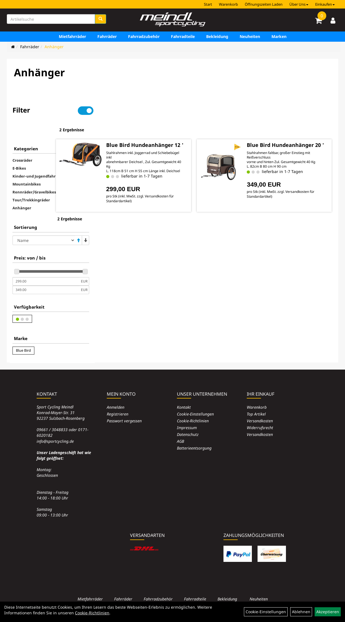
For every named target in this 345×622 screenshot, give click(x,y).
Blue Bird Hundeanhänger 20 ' (287, 129)
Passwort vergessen (124, 420)
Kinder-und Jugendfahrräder (39, 158)
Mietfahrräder (72, 36)
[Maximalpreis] (46, 272)
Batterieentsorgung (194, 448)
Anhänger (54, 46)
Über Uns (298, 4)
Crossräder (22, 142)
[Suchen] (100, 19)
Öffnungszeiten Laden (264, 4)
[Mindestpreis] (46, 263)
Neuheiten (250, 36)
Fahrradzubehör (144, 36)
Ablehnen (301, 611)
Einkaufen (325, 4)
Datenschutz (187, 434)
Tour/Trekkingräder (31, 182)
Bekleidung (217, 36)
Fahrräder (107, 36)
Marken (279, 36)
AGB (180, 441)
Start (208, 4)
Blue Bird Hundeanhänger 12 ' (167, 129)
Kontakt (184, 407)
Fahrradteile (183, 36)
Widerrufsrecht (260, 427)
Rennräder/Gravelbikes (34, 174)
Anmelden (115, 407)
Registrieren (117, 414)
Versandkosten (260, 420)
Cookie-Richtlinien (193, 420)
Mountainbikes (26, 166)
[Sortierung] (43, 222)
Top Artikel (256, 414)
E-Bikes (19, 150)
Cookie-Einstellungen (195, 414)
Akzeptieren (327, 611)
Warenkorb (228, 4)
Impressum (187, 427)
